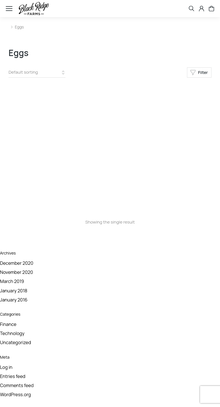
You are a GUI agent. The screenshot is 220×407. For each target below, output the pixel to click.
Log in (6, 367)
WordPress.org (15, 394)
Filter (199, 72)
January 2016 (14, 300)
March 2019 (12, 281)
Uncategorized (15, 342)
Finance (8, 324)
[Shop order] (37, 72)
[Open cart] (211, 8)
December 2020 (16, 263)
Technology (12, 333)
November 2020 (16, 272)
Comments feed (17, 385)
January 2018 (13, 291)
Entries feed (12, 376)
